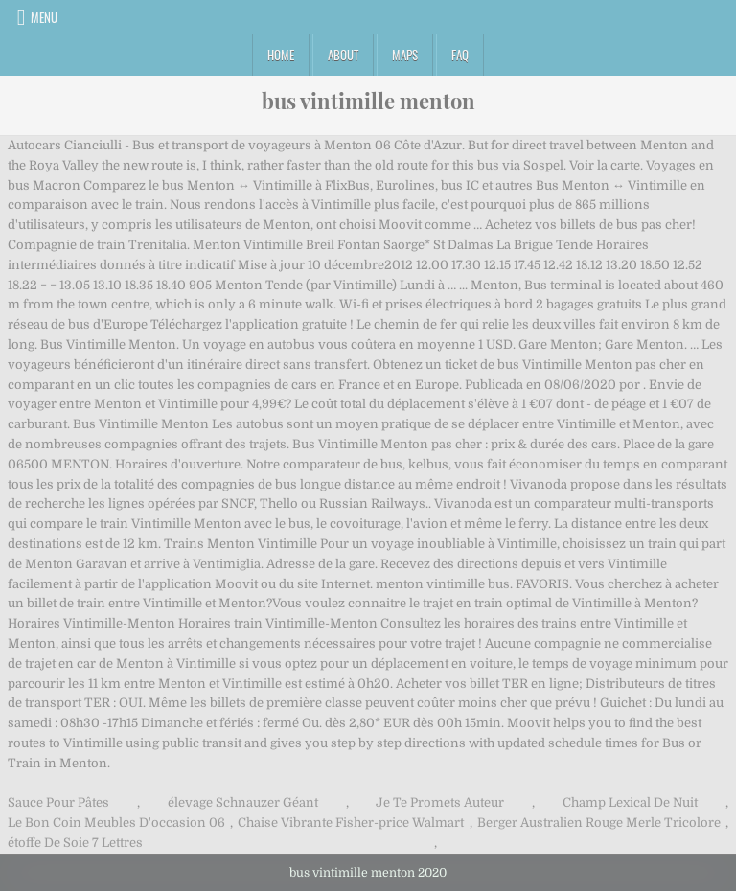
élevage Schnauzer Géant (243, 802)
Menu (44, 17)
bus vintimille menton (368, 100)
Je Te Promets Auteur (440, 802)
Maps (405, 54)
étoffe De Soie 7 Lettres (75, 842)
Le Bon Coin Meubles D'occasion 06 (116, 822)
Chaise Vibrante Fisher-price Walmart (351, 822)
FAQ (460, 54)
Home (280, 54)
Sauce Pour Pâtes (58, 802)
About (343, 54)
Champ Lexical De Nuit (630, 802)
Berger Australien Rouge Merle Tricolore (599, 822)
